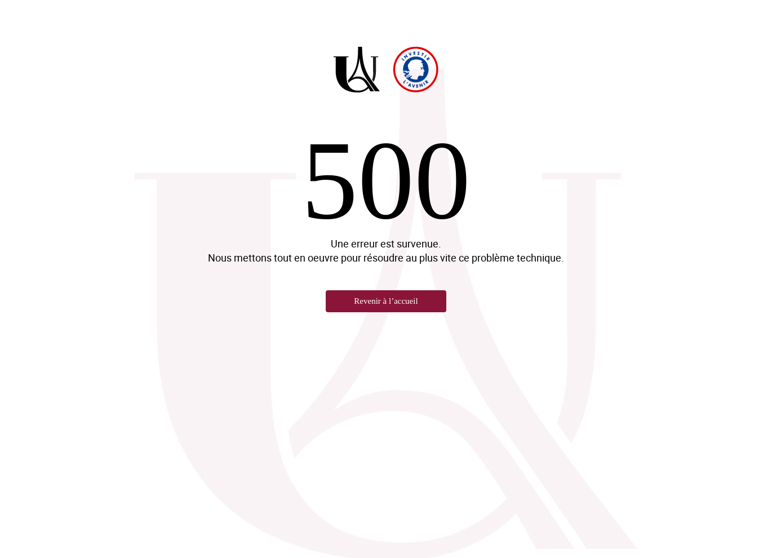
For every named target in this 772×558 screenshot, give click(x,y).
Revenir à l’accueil (386, 300)
